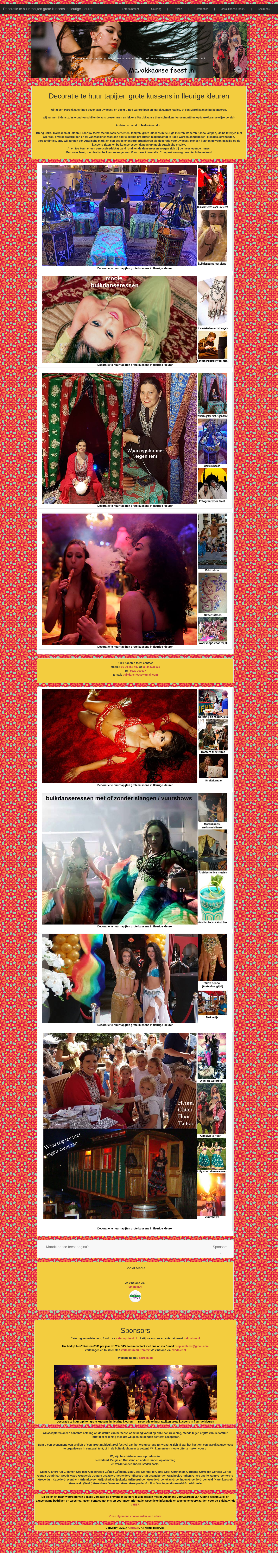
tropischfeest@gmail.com (192, 1346)
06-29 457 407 (129, 666)
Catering (156, 8)
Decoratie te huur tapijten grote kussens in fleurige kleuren (48, 9)
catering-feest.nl (126, 1338)
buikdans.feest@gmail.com (140, 674)
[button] (67, 1249)
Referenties (201, 8)
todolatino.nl (192, 1338)
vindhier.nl (135, 1286)
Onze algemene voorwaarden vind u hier (135, 1516)
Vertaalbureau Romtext (136, 1350)
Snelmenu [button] (265, 8)
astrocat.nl (146, 1357)
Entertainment (130, 8)
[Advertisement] (139, 1543)
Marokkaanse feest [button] (233, 8)
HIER (136, 1504)
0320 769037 (138, 670)
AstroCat (133, 1527)
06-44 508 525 (151, 666)
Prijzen (178, 8)
